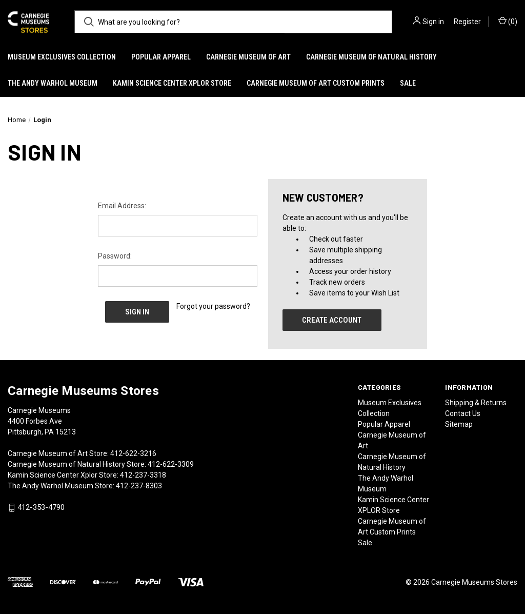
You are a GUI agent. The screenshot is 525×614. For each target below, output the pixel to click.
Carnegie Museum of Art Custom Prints (316, 83)
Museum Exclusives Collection (62, 57)
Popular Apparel (161, 57)
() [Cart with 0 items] (507, 21)
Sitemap (459, 424)
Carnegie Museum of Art (248, 57)
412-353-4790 (41, 507)
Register (467, 21)
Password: (115, 256)
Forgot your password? (213, 306)
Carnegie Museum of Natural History (371, 57)
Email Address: (122, 206)
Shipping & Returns (476, 403)
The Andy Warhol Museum (52, 83)
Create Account (331, 320)
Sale (408, 83)
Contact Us (462, 413)
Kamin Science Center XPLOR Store (172, 83)
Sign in (433, 21)
